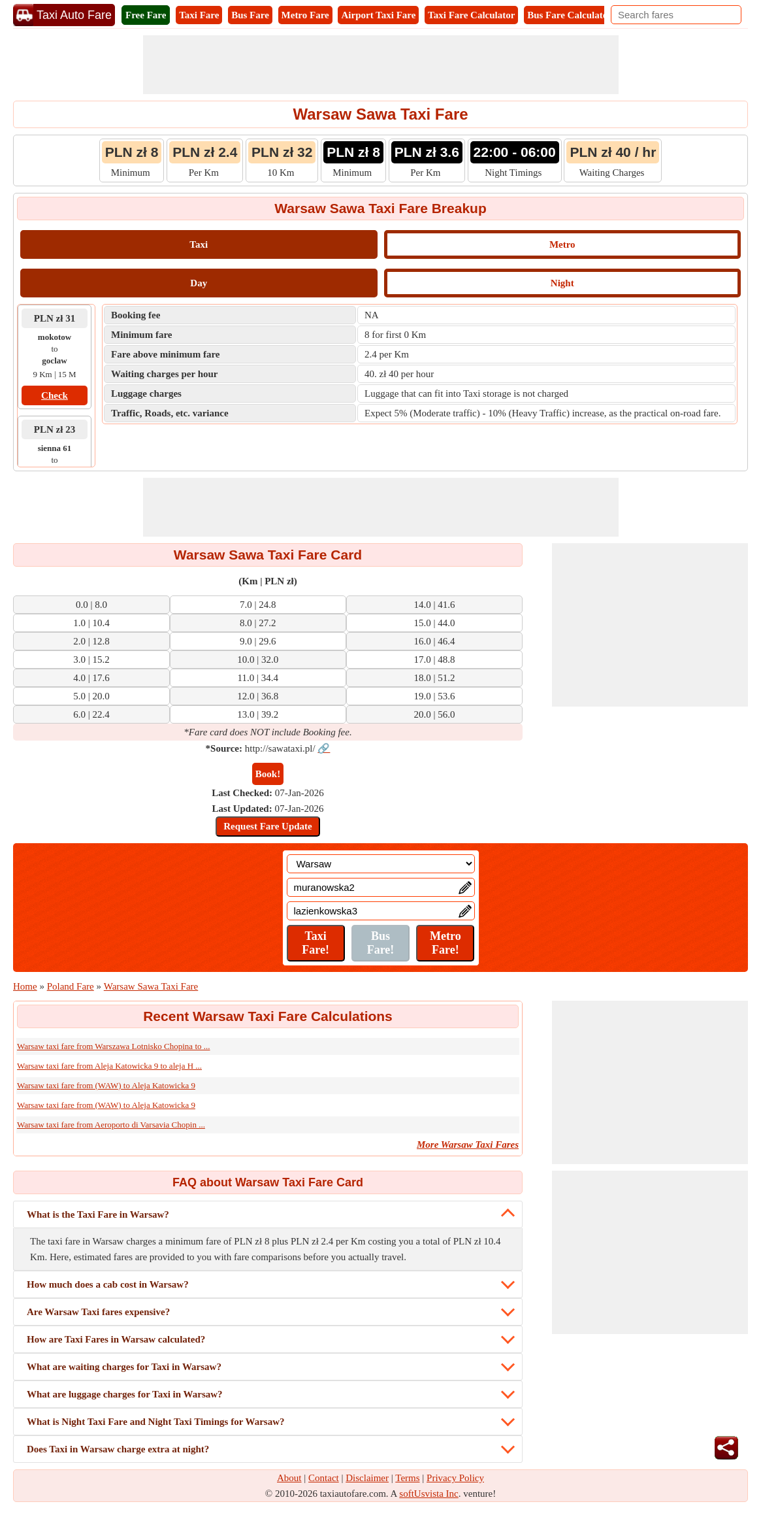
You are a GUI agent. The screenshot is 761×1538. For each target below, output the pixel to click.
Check (54, 395)
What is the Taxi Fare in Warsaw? (98, 1214)
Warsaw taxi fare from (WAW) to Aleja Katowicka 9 (106, 1085)
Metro (562, 244)
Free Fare (145, 15)
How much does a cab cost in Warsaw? (108, 1284)
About (289, 1478)
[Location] (381, 863)
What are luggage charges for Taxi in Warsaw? (125, 1394)
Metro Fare (305, 15)
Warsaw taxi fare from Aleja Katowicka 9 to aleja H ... (109, 1066)
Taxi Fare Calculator (471, 15)
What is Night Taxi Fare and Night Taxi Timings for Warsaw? (156, 1421)
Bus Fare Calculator (569, 15)
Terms (407, 1478)
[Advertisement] (381, 64)
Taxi (198, 244)
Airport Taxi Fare (378, 15)
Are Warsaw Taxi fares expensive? (98, 1312)
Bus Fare (250, 15)
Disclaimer (367, 1478)
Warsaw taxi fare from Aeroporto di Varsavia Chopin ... (111, 1124)
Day (198, 283)
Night (562, 283)
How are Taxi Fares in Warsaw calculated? (116, 1339)
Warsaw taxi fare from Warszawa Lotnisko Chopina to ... (113, 1046)
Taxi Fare (199, 15)
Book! (267, 774)
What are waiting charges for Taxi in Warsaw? (124, 1367)
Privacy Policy (455, 1478)
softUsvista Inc (428, 1493)
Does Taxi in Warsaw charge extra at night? (118, 1449)
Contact (323, 1478)
